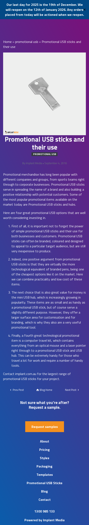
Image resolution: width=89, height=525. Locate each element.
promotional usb (26, 41)
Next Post (72, 390)
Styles (44, 457)
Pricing (44, 449)
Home (7, 41)
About (44, 441)
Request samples (44, 426)
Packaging (44, 466)
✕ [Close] (84, 9)
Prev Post (16, 390)
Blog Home (44, 390)
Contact (45, 499)
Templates (44, 474)
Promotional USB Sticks (44, 482)
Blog (44, 491)
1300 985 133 (44, 511)
